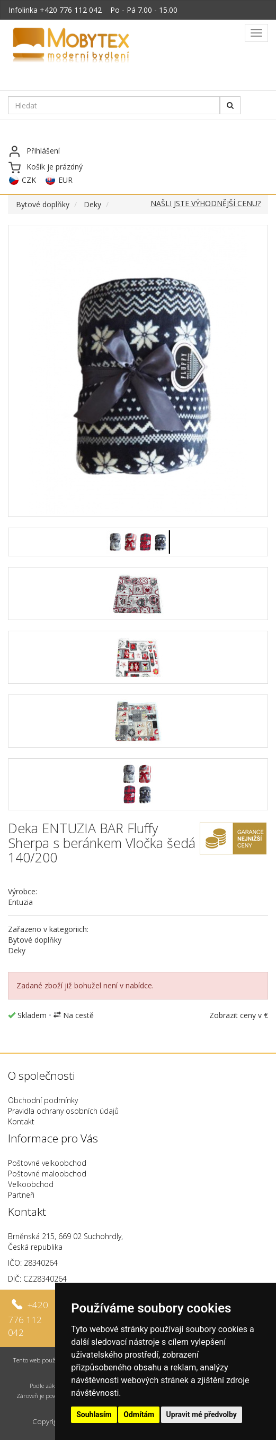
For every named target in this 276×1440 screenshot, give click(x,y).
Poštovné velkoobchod (47, 1163)
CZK (29, 180)
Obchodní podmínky (43, 1100)
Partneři (21, 1195)
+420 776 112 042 (71, 10)
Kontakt (21, 1121)
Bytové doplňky (42, 204)
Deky (92, 204)
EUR (65, 180)
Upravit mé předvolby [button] (201, 1414)
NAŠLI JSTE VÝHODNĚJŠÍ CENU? (205, 203)
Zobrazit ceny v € (238, 1015)
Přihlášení (43, 151)
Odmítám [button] (138, 1414)
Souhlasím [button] (94, 1414)
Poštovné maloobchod (47, 1173)
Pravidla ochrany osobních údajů (63, 1111)
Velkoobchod (31, 1184)
